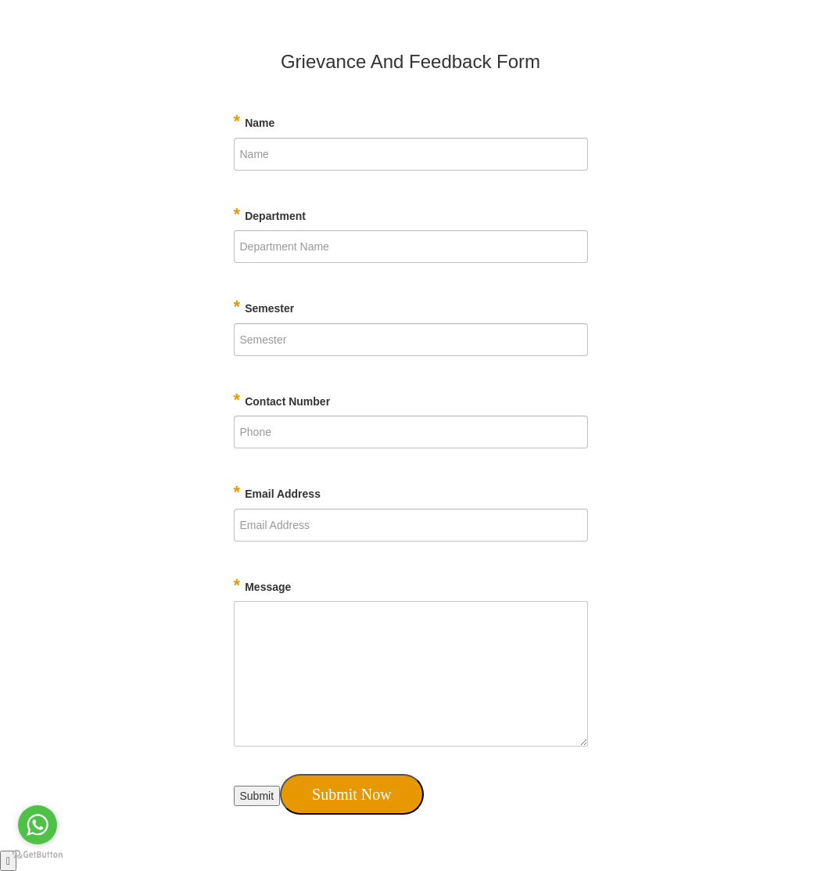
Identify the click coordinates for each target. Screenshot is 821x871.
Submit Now (352, 794)
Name (254, 121)
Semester (264, 306)
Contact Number (282, 399)
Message (263, 585)
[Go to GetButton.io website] (38, 855)
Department (270, 214)
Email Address (277, 492)
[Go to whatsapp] (37, 824)
